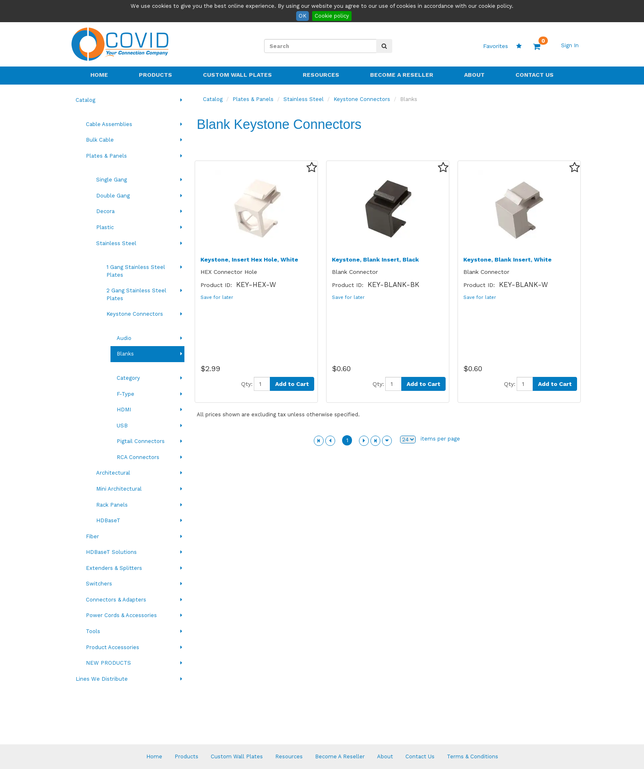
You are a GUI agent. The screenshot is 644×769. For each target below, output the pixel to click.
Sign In (570, 45)
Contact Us (534, 74)
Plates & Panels (106, 156)
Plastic (105, 227)
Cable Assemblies (109, 124)
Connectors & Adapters (116, 600)
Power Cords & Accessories (121, 615)
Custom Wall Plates (237, 74)
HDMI (124, 409)
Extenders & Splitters (114, 568)
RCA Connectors (138, 457)
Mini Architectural (119, 489)
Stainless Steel (116, 243)
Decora (105, 211)
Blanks (125, 354)
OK (302, 16)
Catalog (85, 100)
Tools (93, 631)
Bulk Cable (100, 140)
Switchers (99, 584)
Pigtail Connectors (141, 441)
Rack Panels (112, 505)
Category (128, 378)
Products (155, 74)
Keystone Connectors (134, 314)
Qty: (247, 384)
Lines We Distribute (102, 679)
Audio (124, 338)
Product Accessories (112, 647)
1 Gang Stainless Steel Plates (135, 271)
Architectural (113, 473)
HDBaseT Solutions (111, 552)
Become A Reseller (401, 74)
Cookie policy (332, 16)
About (474, 74)
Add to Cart (292, 384)
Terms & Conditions (472, 756)
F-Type (125, 394)
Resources (321, 74)
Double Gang (113, 196)
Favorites (502, 46)
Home (99, 74)
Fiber (92, 536)
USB (122, 425)
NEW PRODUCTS (108, 663)
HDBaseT (108, 520)
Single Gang (111, 180)
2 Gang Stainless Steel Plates (136, 294)
